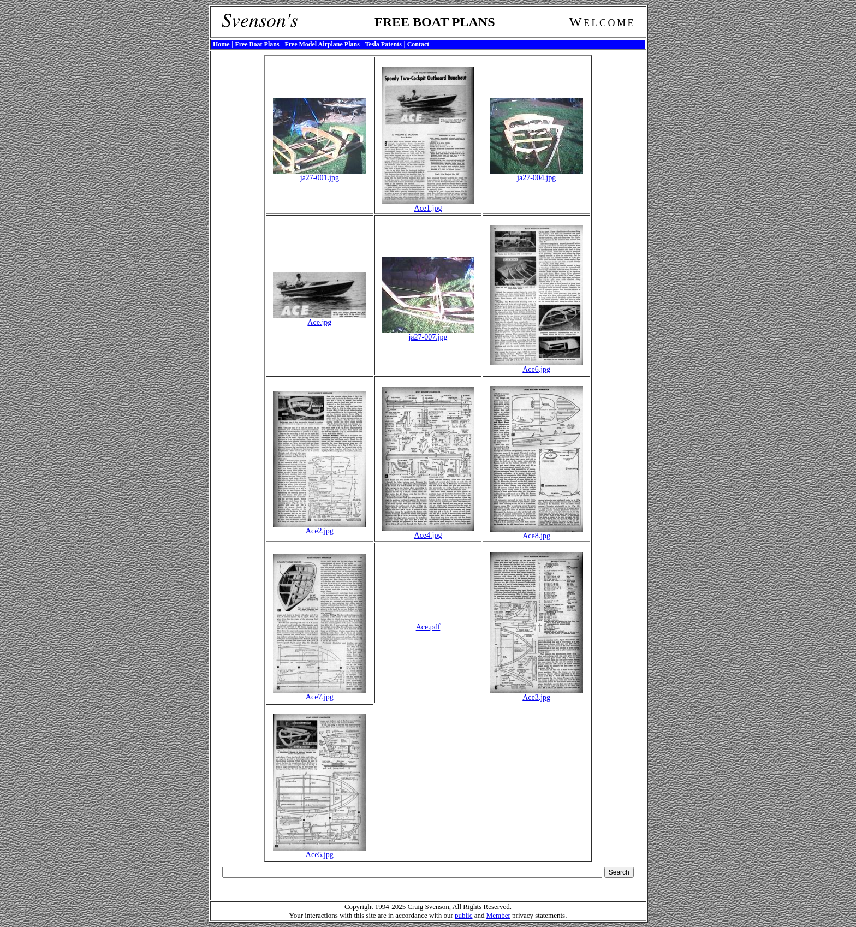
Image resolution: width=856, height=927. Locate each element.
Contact (418, 44)
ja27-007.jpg (428, 333)
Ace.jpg (319, 319)
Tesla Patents (383, 44)
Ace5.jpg (319, 851)
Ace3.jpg (536, 694)
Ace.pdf (428, 627)
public (464, 915)
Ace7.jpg (319, 693)
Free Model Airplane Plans (321, 44)
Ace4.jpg (428, 532)
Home (221, 44)
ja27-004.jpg (536, 174)
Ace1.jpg (428, 205)
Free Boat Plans (257, 44)
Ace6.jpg (536, 366)
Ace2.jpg (319, 527)
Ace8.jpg (536, 532)
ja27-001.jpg (319, 174)
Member (498, 915)
